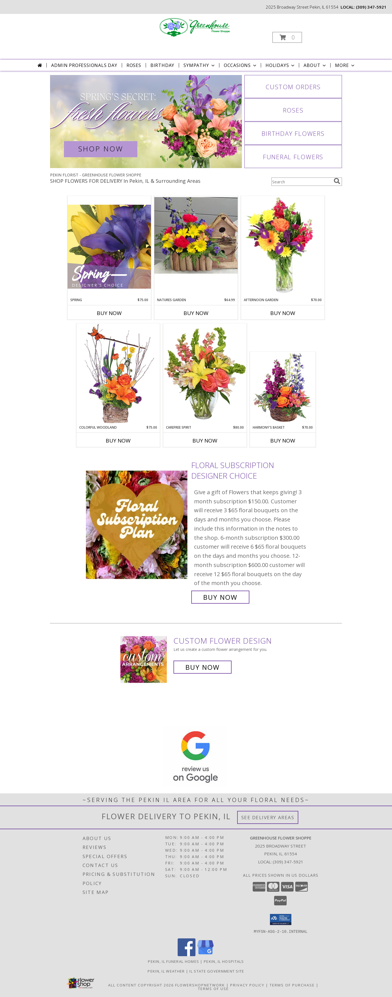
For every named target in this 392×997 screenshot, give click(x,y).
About (315, 65)
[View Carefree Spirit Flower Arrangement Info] (205, 374)
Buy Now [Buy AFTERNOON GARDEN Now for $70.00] (282, 313)
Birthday (162, 65)
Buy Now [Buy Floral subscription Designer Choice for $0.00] (220, 597)
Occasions (240, 65)
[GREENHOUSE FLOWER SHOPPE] (195, 27)
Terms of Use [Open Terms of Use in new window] (213, 988)
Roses (133, 65)
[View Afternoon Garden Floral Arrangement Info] (282, 246)
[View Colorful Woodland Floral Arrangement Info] (118, 374)
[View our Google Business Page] (205, 954)
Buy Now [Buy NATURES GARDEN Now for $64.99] (196, 313)
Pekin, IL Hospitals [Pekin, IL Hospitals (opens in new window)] (224, 961)
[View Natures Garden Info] (196, 246)
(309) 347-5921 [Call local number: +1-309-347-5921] (371, 7)
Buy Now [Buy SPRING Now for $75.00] (109, 313)
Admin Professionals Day (84, 65)
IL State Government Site (216, 970)
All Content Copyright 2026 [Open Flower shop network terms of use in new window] (141, 984)
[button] (287, 37)
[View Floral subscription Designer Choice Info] (137, 531)
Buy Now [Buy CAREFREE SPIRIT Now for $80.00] (204, 440)
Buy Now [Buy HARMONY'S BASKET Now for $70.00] (282, 440)
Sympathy (199, 65)
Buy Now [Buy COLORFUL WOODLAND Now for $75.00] (118, 440)
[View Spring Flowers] (146, 121)
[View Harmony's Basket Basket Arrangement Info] (283, 388)
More (345, 65)
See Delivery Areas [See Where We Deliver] (267, 817)
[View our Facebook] (186, 954)
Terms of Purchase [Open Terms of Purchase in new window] (292, 984)
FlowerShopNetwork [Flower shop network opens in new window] (200, 984)
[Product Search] (301, 182)
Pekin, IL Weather (166, 970)
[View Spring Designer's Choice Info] (109, 246)
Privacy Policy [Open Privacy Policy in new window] (247, 984)
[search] (337, 181)
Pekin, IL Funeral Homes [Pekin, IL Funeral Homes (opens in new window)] (173, 961)
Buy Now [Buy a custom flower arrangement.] (202, 667)
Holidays (281, 65)
